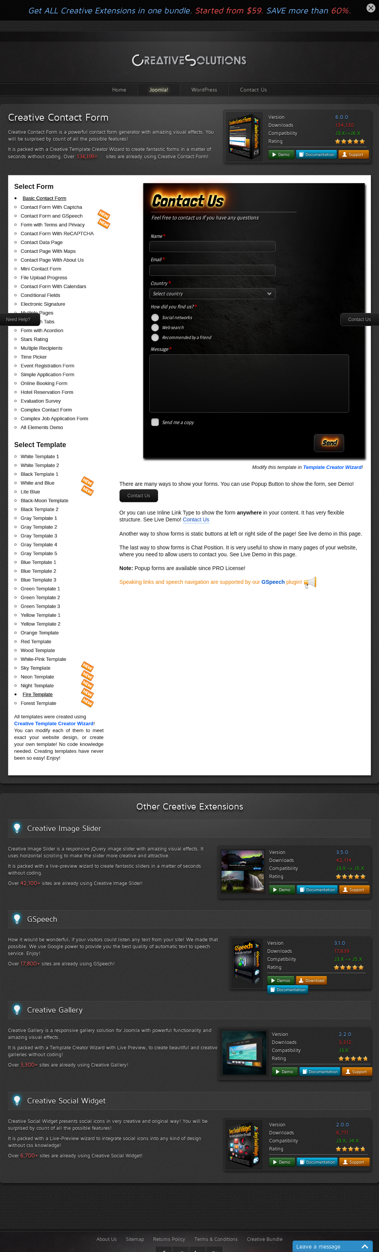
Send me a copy (178, 422)
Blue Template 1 (38, 562)
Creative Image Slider (64, 828)
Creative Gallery (55, 1009)
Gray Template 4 (39, 544)
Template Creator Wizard (332, 467)
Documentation (316, 154)
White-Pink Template (43, 659)
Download (311, 980)
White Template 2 (40, 465)
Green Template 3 (40, 606)
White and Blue (37, 483)
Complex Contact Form (46, 410)
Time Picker (34, 357)
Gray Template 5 (39, 553)
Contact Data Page (42, 242)
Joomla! (158, 89)
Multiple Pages (37, 313)
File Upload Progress (44, 277)
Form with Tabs (37, 321)
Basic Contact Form (44, 198)
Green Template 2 (40, 597)
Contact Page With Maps (48, 251)
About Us (106, 1239)
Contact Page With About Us (52, 260)
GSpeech (273, 582)
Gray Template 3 (39, 536)
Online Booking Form (44, 383)
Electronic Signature (43, 304)
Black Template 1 (40, 474)
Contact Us (253, 89)
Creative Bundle (265, 1239)
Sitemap (135, 1239)
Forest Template (38, 703)
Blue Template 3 (38, 580)
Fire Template (38, 694)
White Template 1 (40, 456)
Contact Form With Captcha (51, 207)
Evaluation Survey (41, 401)
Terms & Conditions (216, 1239)
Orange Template (40, 633)
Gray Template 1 (39, 518)
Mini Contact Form (41, 269)
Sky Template (36, 668)
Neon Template (37, 677)
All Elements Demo (42, 427)
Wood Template (38, 650)
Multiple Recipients (41, 348)
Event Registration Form (47, 366)
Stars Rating (34, 339)
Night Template (37, 685)
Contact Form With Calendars (53, 286)
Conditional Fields (40, 295)
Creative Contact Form (58, 117)
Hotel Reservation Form (47, 392)
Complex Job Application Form (54, 418)
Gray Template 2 (39, 527)
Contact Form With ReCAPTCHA (57, 233)
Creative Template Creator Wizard (53, 723)
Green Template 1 (40, 589)
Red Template (36, 641)
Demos (280, 980)
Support (352, 154)
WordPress (204, 89)
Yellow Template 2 (40, 624)
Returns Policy (169, 1239)
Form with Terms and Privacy (53, 225)
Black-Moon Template (45, 500)
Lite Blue (30, 492)
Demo (280, 154)
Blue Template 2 (38, 571)
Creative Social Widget (66, 1100)
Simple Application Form (47, 374)
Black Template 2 (40, 509)
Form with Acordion (42, 330)
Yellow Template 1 (40, 615)
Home (119, 89)
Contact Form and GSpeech (52, 216)
